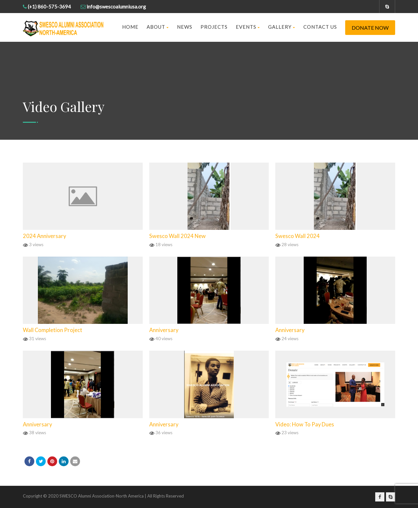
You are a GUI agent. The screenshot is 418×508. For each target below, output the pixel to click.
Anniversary (163, 330)
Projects (214, 27)
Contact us (320, 27)
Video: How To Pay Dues (304, 424)
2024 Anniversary (44, 236)
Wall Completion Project (52, 330)
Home (130, 27)
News (184, 27)
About (158, 27)
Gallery (281, 27)
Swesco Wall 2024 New (177, 236)
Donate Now (370, 27)
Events (248, 27)
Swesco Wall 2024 (297, 236)
